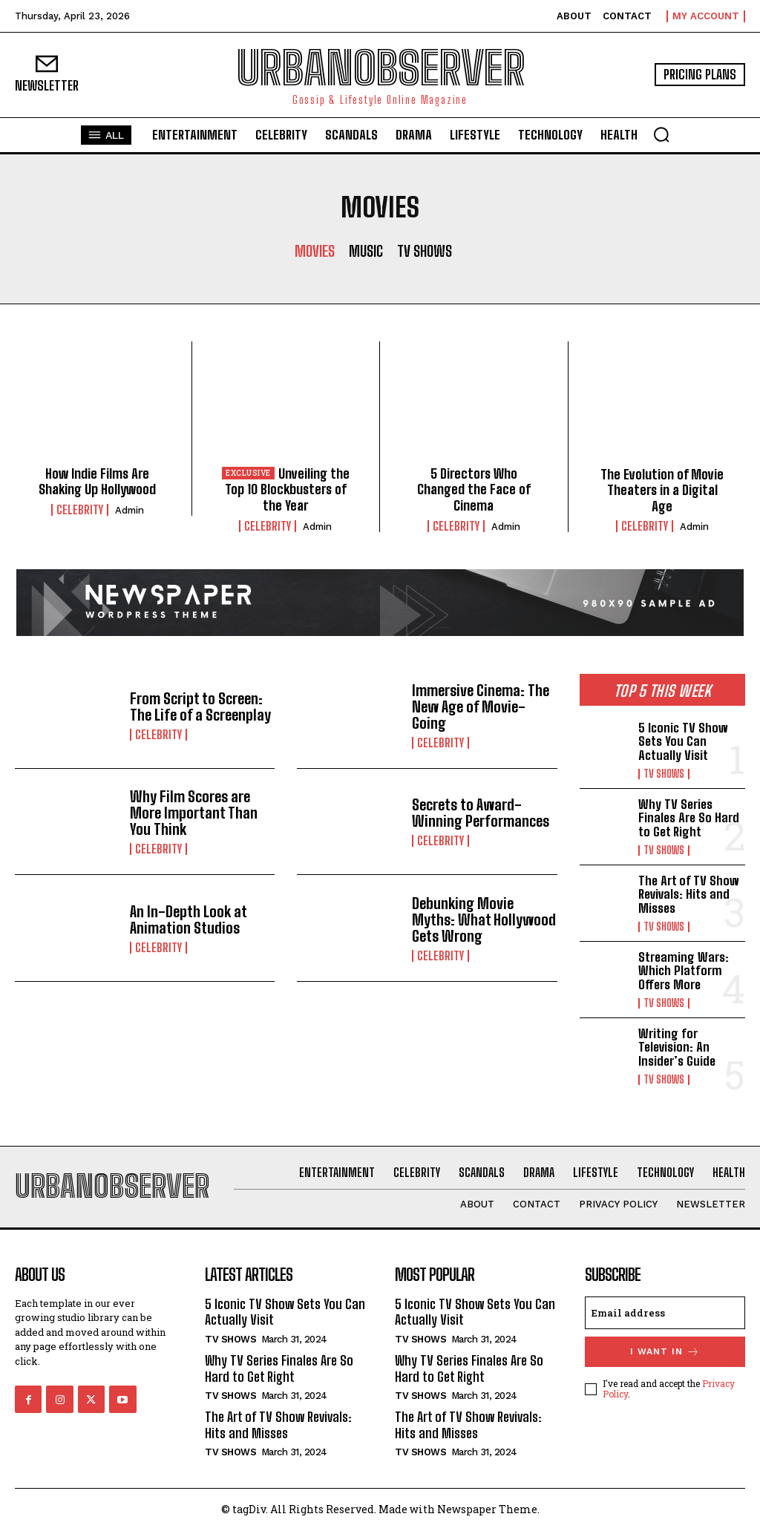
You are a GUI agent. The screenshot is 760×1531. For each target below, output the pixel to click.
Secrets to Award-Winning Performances (480, 813)
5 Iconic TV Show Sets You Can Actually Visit (683, 741)
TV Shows (424, 251)
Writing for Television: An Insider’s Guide (676, 1047)
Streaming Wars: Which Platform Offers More (683, 970)
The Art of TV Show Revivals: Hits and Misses (688, 894)
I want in (665, 1351)
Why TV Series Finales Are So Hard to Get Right (688, 817)
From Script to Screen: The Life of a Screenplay (200, 706)
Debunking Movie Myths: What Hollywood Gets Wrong (484, 919)
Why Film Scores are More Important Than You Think (194, 812)
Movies (315, 251)
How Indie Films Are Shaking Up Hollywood (97, 481)
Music (366, 251)
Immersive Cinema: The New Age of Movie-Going (480, 706)
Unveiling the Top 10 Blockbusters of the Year (287, 489)
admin (129, 510)
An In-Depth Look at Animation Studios (188, 919)
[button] (661, 134)
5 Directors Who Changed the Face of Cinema (474, 489)
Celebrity (79, 510)
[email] (665, 1312)
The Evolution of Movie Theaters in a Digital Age (662, 490)
